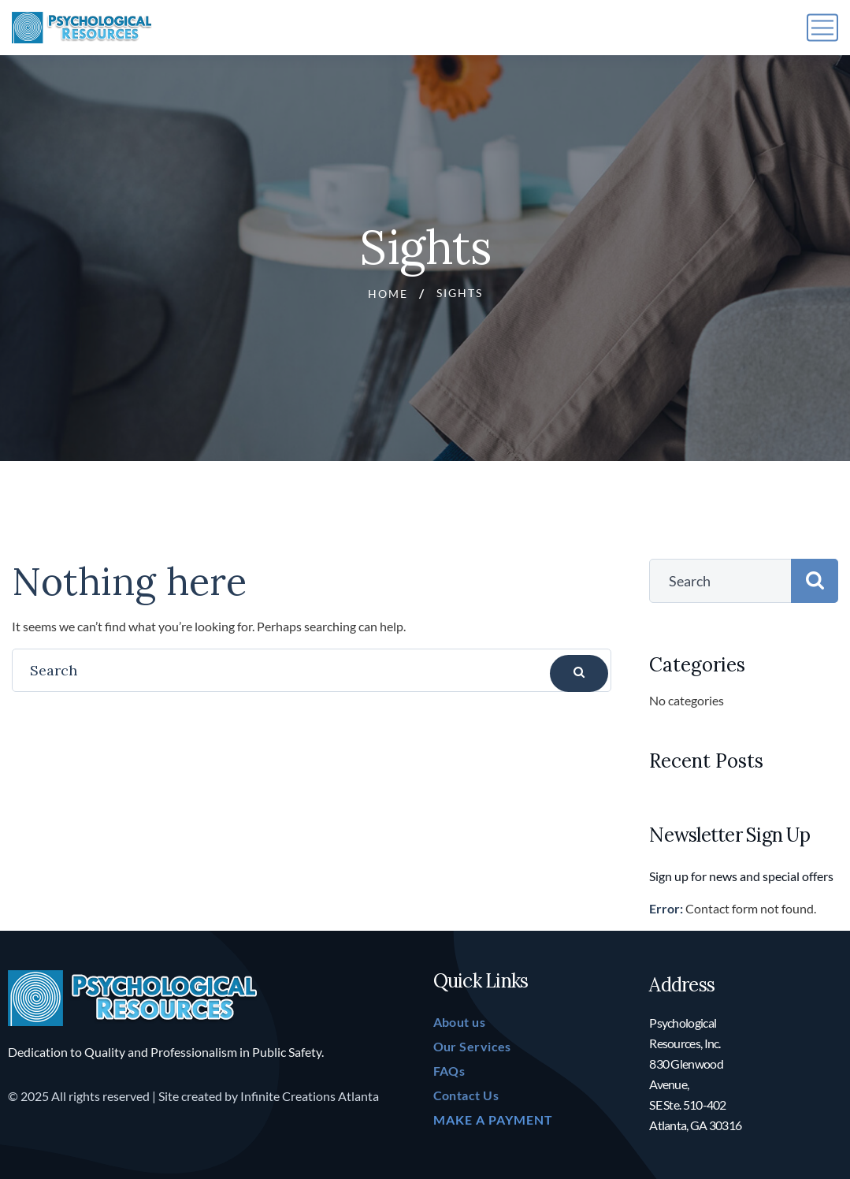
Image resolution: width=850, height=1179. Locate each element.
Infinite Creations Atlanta (309, 1095)
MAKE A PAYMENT (493, 1119)
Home (388, 293)
